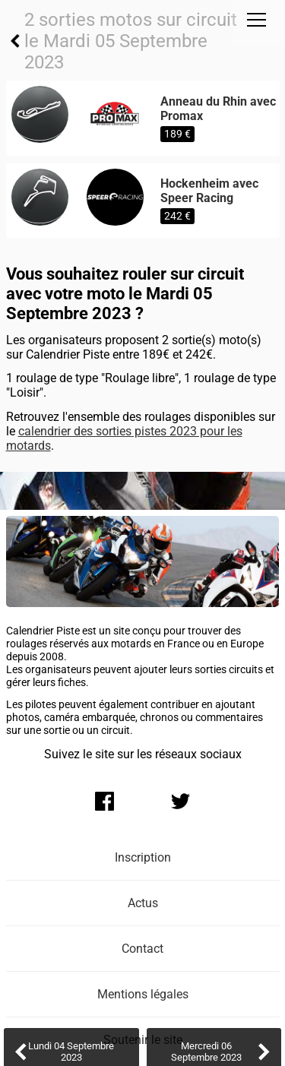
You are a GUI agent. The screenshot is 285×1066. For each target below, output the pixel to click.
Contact (142, 948)
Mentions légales (142, 994)
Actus (143, 903)
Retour (15, 41)
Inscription (143, 857)
